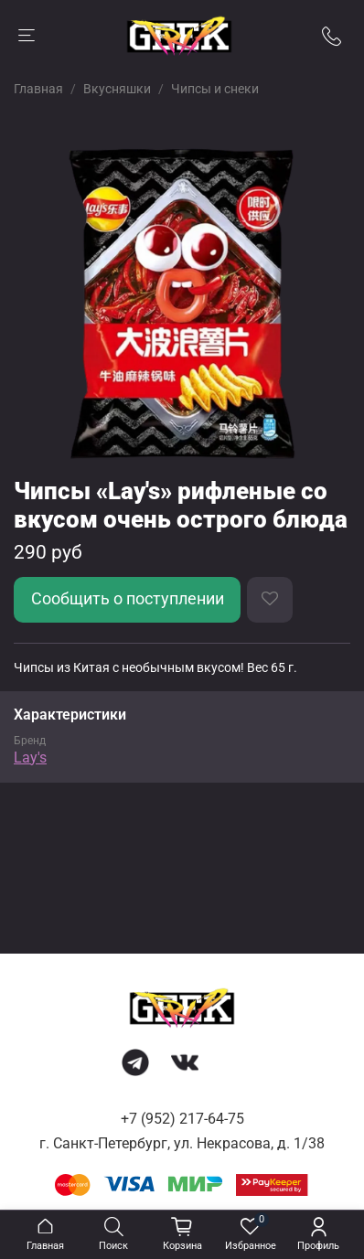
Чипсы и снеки (215, 88)
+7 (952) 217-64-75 (182, 1118)
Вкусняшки (117, 88)
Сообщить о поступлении (127, 599)
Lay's (30, 757)
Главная (38, 88)
